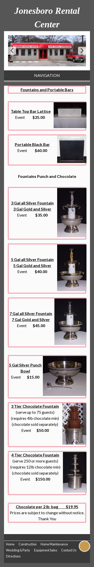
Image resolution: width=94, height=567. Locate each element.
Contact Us (68, 550)
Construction (28, 544)
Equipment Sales (45, 550)
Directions (13, 556)
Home (10, 544)
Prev (12, 51)
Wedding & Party (18, 550)
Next (82, 51)
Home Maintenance (54, 544)
